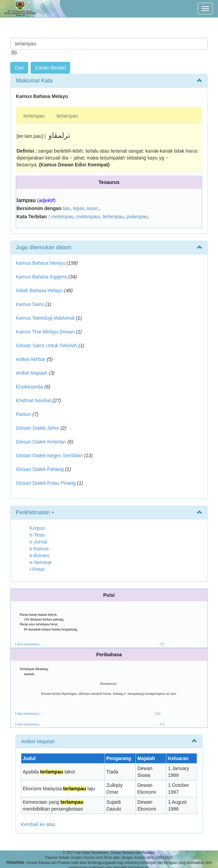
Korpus (37, 528)
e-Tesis (37, 535)
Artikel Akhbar (30, 359)
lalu (66, 208)
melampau (62, 216)
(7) (162, 644)
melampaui (88, 216)
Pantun (23, 414)
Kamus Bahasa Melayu (41, 263)
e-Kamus (39, 548)
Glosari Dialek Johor (37, 428)
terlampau (34, 116)
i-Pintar (37, 569)
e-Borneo (40, 555)
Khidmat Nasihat (33, 400)
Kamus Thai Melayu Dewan (45, 331)
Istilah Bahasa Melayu (39, 290)
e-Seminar (41, 562)
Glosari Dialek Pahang (40, 469)
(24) (158, 713)
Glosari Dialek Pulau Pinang (46, 483)
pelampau (137, 216)
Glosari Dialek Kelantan (41, 441)
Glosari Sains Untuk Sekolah (46, 345)
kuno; (93, 208)
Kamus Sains (30, 304)
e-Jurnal (38, 542)
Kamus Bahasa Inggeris (41, 276)
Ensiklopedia (29, 386)
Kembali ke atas (38, 824)
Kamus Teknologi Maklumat (45, 318)
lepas (78, 208)
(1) (162, 724)
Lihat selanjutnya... (28, 644)
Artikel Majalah (31, 373)
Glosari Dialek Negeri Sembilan (49, 455)
